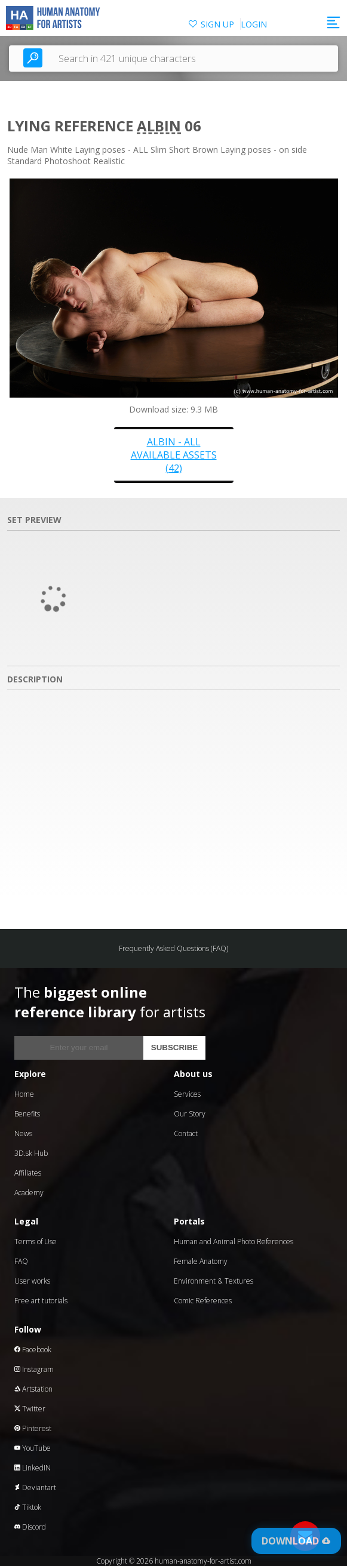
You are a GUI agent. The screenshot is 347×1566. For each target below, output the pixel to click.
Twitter (29, 1409)
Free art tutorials (40, 1301)
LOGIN (254, 24)
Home (24, 1094)
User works (32, 1281)
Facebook (32, 1350)
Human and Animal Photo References (233, 1241)
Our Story (189, 1114)
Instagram (34, 1369)
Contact (186, 1133)
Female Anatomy (201, 1261)
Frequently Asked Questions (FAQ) (173, 948)
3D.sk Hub (31, 1153)
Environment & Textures (213, 1281)
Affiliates (27, 1173)
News (23, 1133)
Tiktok (27, 1507)
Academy (29, 1192)
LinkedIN (32, 1468)
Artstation (33, 1389)
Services (187, 1094)
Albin (159, 126)
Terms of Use (35, 1241)
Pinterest (32, 1428)
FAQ (21, 1261)
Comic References (203, 1301)
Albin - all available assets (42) (174, 455)
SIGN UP (217, 24)
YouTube (32, 1448)
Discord (30, 1527)
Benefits (27, 1114)
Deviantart (35, 1487)
